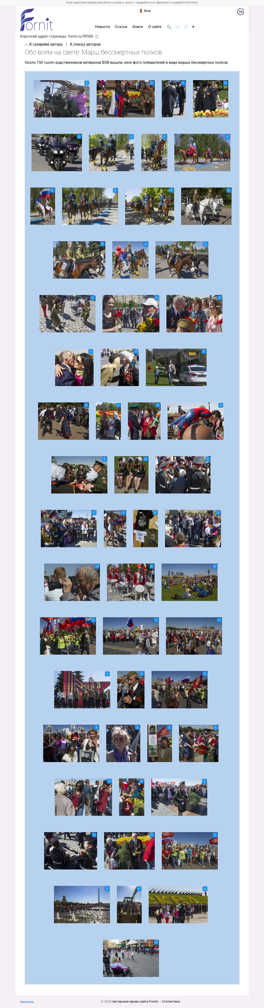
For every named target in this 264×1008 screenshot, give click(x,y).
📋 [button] (97, 36)
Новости (102, 27)
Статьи (121, 27)
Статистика (171, 1001)
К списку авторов (85, 44)
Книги (138, 27)
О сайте (154, 27)
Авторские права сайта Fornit (135, 1001)
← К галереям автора (44, 44)
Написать (27, 1002)
